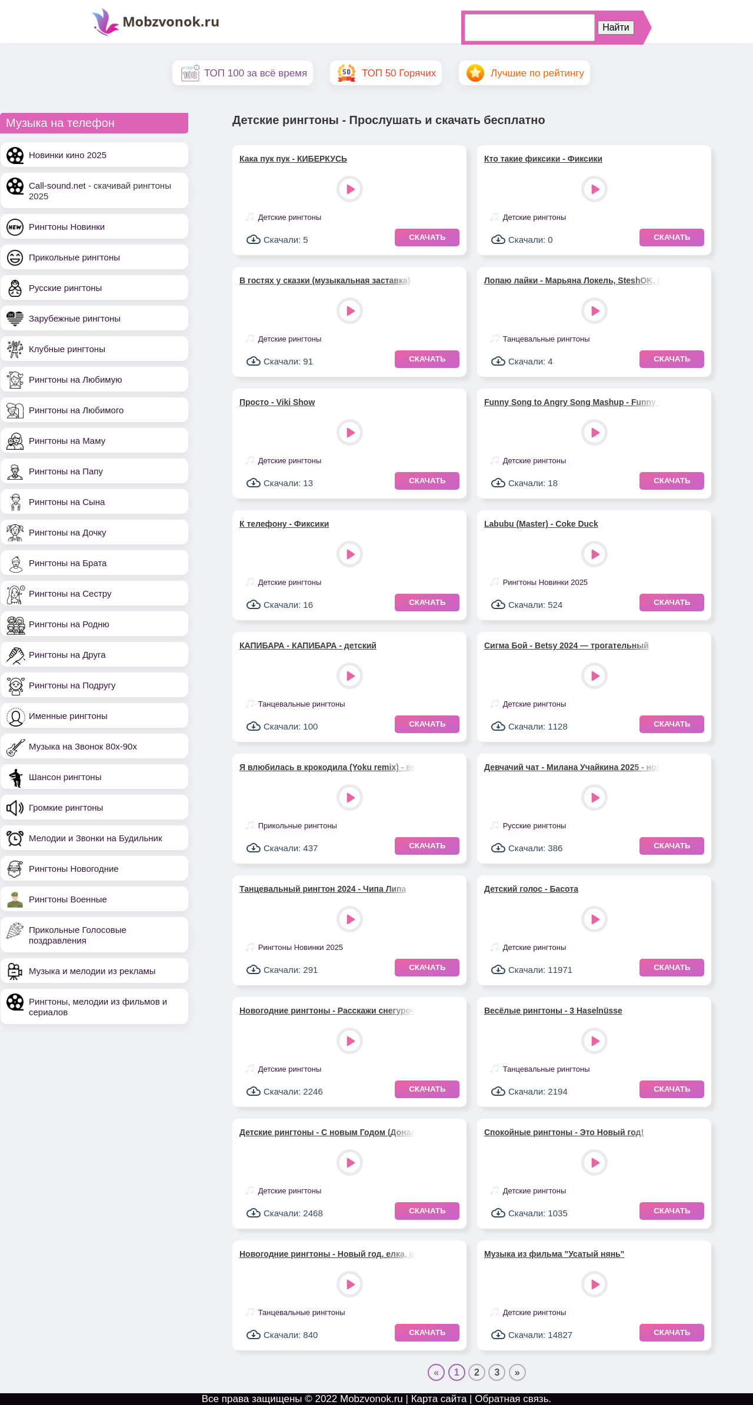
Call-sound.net (57, 185)
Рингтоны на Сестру (70, 593)
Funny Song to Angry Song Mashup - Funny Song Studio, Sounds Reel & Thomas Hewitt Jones (572, 402)
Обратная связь (511, 1398)
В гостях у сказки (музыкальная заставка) (324, 280)
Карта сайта (439, 1398)
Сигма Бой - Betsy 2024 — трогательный (566, 645)
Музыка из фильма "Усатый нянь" (554, 1254)
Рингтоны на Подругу (72, 685)
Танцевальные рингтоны (546, 338)
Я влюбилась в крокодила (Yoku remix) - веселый (327, 767)
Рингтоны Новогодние (74, 869)
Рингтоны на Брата (67, 563)
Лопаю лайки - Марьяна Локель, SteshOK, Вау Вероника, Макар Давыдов (572, 280)
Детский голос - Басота (531, 889)
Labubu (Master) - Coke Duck (541, 523)
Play (351, 190)
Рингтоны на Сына (67, 502)
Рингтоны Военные (68, 899)
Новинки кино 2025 (67, 155)
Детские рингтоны (290, 217)
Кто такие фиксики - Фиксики (543, 158)
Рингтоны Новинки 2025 (545, 582)
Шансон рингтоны (65, 777)
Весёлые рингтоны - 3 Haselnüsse (553, 1010)
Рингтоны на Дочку (67, 532)
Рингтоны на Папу (66, 471)
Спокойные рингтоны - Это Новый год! (564, 1132)
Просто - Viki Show (277, 402)
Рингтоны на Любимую (75, 379)
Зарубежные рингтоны (75, 318)
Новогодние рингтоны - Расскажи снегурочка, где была (327, 1010)
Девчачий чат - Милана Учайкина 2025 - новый (572, 767)
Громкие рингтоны (66, 807)
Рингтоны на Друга (67, 655)
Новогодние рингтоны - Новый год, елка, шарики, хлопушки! (327, 1254)
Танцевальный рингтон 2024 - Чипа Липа (322, 889)
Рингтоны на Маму (67, 441)
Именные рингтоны (68, 716)
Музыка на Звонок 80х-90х (83, 746)
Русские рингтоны (65, 288)
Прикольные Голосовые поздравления (77, 935)
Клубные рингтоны (67, 349)
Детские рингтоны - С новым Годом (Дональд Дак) (327, 1132)
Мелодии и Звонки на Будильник (95, 838)
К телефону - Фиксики (284, 523)
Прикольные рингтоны (74, 257)
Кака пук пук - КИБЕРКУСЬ (293, 158)
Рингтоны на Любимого (76, 410)
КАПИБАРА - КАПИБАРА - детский (307, 645)
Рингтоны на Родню (69, 624)
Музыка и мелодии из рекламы (92, 971)
